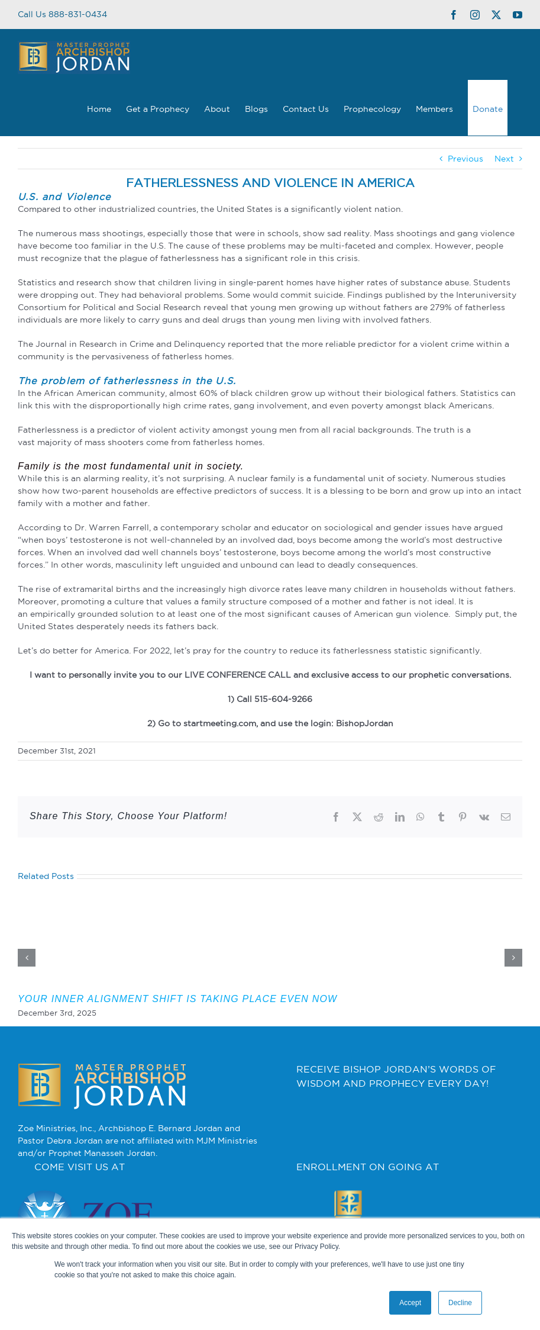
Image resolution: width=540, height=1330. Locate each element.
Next (504, 158)
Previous (465, 158)
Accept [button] (410, 1303)
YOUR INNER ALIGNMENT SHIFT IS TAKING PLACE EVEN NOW (177, 999)
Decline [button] (460, 1303)
